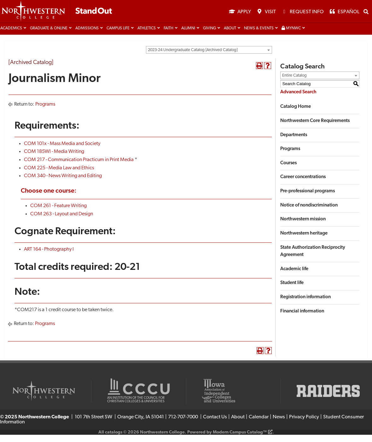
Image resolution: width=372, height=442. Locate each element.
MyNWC (291, 35)
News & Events (259, 36)
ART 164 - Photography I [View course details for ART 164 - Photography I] (49, 256)
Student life (292, 290)
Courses (288, 170)
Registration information (305, 304)
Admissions (87, 36)
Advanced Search (298, 99)
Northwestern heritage (304, 240)
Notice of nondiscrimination (309, 212)
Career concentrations (303, 184)
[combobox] (209, 57)
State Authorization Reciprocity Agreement (312, 258)
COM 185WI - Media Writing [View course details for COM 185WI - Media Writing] (54, 158)
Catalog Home (295, 114)
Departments (293, 142)
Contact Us (215, 424)
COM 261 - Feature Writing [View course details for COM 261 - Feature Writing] (58, 213)
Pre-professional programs (307, 198)
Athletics (146, 36)
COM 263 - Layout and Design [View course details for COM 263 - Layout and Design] (61, 221)
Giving (209, 36)
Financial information (302, 318)
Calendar (259, 424)
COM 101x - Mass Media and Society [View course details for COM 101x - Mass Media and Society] (62, 150)
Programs (45, 111)
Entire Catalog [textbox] (294, 82)
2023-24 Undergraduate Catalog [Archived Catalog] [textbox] (192, 57)
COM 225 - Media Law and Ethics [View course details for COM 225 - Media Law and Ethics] (59, 174)
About (230, 36)
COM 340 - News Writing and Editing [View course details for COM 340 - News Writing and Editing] (63, 183)
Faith (168, 36)
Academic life (294, 276)
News (279, 424)
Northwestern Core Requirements (315, 128)
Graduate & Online (48, 36)
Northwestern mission (303, 226)
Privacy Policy (304, 424)
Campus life (118, 36)
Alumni (188, 36)
